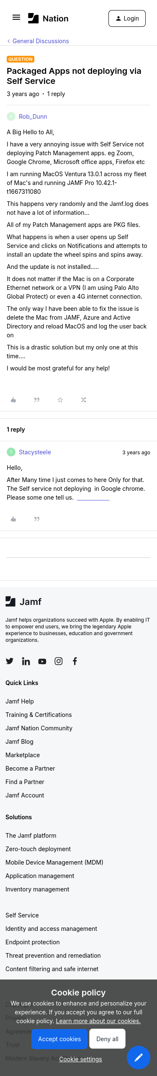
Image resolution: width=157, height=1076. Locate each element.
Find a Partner (24, 781)
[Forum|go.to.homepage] (48, 18)
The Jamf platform (31, 835)
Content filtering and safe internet (51, 968)
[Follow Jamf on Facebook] (75, 661)
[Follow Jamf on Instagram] (58, 661)
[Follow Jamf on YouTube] (42, 661)
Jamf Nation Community (38, 728)
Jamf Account (24, 795)
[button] (16, 19)
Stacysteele (35, 452)
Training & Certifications (38, 714)
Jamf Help (19, 701)
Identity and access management (51, 928)
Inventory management (37, 889)
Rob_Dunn (33, 116)
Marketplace (22, 754)
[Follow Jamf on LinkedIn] (26, 661)
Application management (39, 875)
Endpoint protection (32, 942)
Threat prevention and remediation (53, 955)
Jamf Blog (19, 741)
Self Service (22, 915)
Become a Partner (30, 768)
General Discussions (41, 40)
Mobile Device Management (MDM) (54, 862)
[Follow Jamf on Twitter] (9, 661)
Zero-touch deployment (38, 848)
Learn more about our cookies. (98, 1020)
